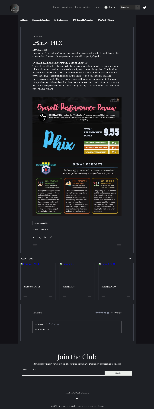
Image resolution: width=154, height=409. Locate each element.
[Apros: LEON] (77, 272)
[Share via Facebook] (33, 237)
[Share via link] (51, 237)
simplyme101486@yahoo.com (77, 393)
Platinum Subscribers (41, 20)
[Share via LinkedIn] (45, 237)
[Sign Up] (118, 373)
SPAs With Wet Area (106, 20)
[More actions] (120, 36)
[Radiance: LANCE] (38, 272)
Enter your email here (30, 369)
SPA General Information (83, 20)
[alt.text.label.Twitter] (145, 8)
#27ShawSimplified (41, 223)
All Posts (24, 20)
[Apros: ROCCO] (116, 272)
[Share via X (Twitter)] (39, 237)
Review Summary (61, 20)
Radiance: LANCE (31, 286)
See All (131, 258)
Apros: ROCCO (109, 286)
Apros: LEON (69, 286)
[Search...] (125, 7)
